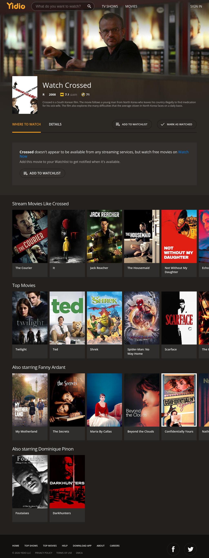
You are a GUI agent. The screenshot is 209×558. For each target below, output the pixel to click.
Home (15, 545)
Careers (114, 545)
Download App (82, 545)
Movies (131, 6)
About (100, 545)
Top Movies (50, 545)
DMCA (79, 552)
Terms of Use (64, 552)
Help (65, 545)
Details (55, 124)
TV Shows (110, 6)
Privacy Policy (43, 552)
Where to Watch (26, 124)
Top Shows (31, 545)
